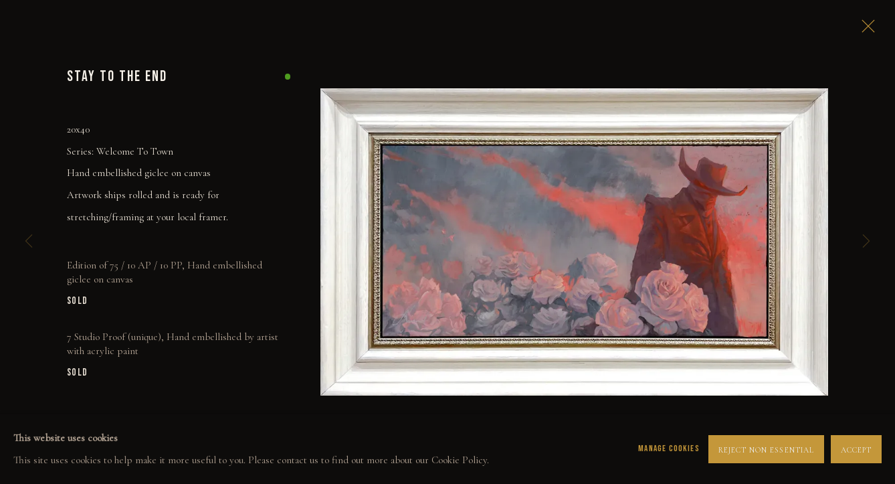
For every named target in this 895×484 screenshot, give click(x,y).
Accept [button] (856, 449)
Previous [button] (29, 241)
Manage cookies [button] (669, 448)
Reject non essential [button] (766, 449)
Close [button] (865, 30)
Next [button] (866, 241)
